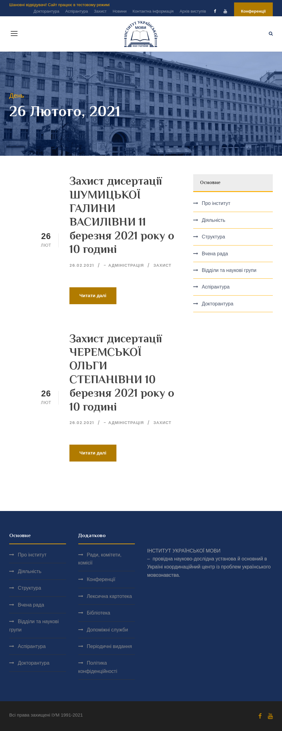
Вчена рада (215, 253)
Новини (120, 11)
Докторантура (46, 11)
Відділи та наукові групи (229, 270)
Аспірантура (76, 11)
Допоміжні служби (107, 629)
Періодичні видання (109, 646)
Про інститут (216, 203)
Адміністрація (126, 265)
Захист (100, 11)
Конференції (253, 11)
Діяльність (213, 220)
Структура (213, 236)
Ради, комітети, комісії (100, 558)
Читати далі (93, 295)
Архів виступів (193, 11)
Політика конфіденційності (97, 667)
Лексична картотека (109, 596)
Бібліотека (98, 612)
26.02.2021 (81, 265)
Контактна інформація (153, 11)
